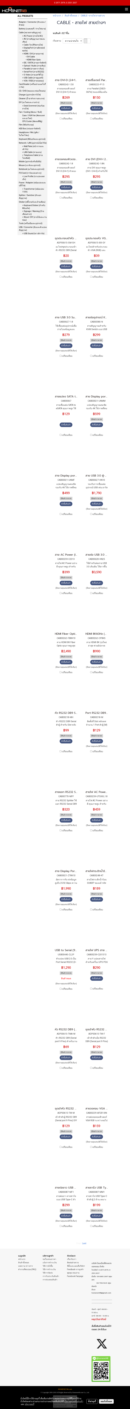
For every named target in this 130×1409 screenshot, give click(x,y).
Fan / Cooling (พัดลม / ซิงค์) (30, 112)
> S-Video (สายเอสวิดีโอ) (32, 75)
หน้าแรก (21, 1259)
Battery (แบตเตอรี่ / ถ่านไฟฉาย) (32, 29)
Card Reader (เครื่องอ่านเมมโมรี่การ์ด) (32, 85)
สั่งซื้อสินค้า (66, 108)
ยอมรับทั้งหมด (106, 1401)
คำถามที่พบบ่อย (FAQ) (27, 1269)
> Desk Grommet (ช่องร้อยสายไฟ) (33, 107)
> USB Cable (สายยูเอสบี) (32, 78)
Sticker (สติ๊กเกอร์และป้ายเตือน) (32, 202)
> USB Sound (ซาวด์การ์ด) (33, 233)
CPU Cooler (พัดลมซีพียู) (32, 121)
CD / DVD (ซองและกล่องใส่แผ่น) (32, 91)
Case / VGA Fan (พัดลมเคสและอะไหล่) (33, 116)
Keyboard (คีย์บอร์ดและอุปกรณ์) (32, 139)
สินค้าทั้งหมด (23, 1262)
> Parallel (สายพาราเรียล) (33, 69)
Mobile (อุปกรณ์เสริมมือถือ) (30, 161)
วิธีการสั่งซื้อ (48, 1266)
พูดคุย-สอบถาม (73, 1273)
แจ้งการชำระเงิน (50, 1262)
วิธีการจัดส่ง (48, 1273)
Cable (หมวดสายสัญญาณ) (30, 32)
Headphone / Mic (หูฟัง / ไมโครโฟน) (29, 133)
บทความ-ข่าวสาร (25, 1266)
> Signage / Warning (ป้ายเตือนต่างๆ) (33, 212)
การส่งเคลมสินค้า (50, 1280)
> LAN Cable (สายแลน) (32, 152)
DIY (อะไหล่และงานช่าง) (29, 102)
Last (84, 1243)
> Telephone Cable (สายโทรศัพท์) (32, 156)
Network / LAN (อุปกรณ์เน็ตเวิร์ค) (33, 143)
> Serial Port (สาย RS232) (33, 72)
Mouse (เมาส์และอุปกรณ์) (29, 165)
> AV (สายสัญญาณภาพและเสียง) (33, 40)
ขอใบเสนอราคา (49, 1259)
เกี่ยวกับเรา (71, 1259)
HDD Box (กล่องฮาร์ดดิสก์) (29, 128)
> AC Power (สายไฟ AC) (32, 36)
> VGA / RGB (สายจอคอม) (33, 81)
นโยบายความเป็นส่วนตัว (73, 1401)
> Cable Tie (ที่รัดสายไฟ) (32, 45)
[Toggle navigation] (126, 9)
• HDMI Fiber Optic (33, 60)
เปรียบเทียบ (67, 118)
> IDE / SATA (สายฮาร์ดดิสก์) (34, 63)
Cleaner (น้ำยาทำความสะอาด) (32, 98)
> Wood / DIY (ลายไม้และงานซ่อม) (34, 218)
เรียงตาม (58, 40)
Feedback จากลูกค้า (75, 1269)
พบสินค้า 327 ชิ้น (61, 33)
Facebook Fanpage (75, 1276)
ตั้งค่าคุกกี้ (92, 1401)
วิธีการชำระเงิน (49, 1269)
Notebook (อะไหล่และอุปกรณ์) (31, 169)
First (78, 1243)
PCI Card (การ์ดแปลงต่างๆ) (30, 173)
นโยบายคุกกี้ (29, 1404)
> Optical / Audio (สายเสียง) (34, 66)
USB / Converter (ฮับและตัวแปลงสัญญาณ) (33, 228)
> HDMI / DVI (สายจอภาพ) (33, 54)
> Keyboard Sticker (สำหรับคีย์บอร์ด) (33, 206)
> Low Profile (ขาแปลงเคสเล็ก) (33, 177)
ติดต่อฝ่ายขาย (73, 1262)
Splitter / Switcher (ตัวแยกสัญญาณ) (30, 196)
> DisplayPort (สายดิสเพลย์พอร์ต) (33, 49)
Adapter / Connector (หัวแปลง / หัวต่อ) (32, 23)
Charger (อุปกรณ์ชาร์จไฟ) (30, 95)
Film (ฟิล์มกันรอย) (26, 125)
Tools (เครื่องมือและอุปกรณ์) (30, 223)
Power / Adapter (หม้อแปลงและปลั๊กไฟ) (32, 184)
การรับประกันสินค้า (51, 1276)
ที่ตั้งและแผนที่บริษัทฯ (76, 1266)
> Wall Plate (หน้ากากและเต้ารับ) (33, 147)
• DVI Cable (30, 57)
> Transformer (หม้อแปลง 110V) (33, 190)
